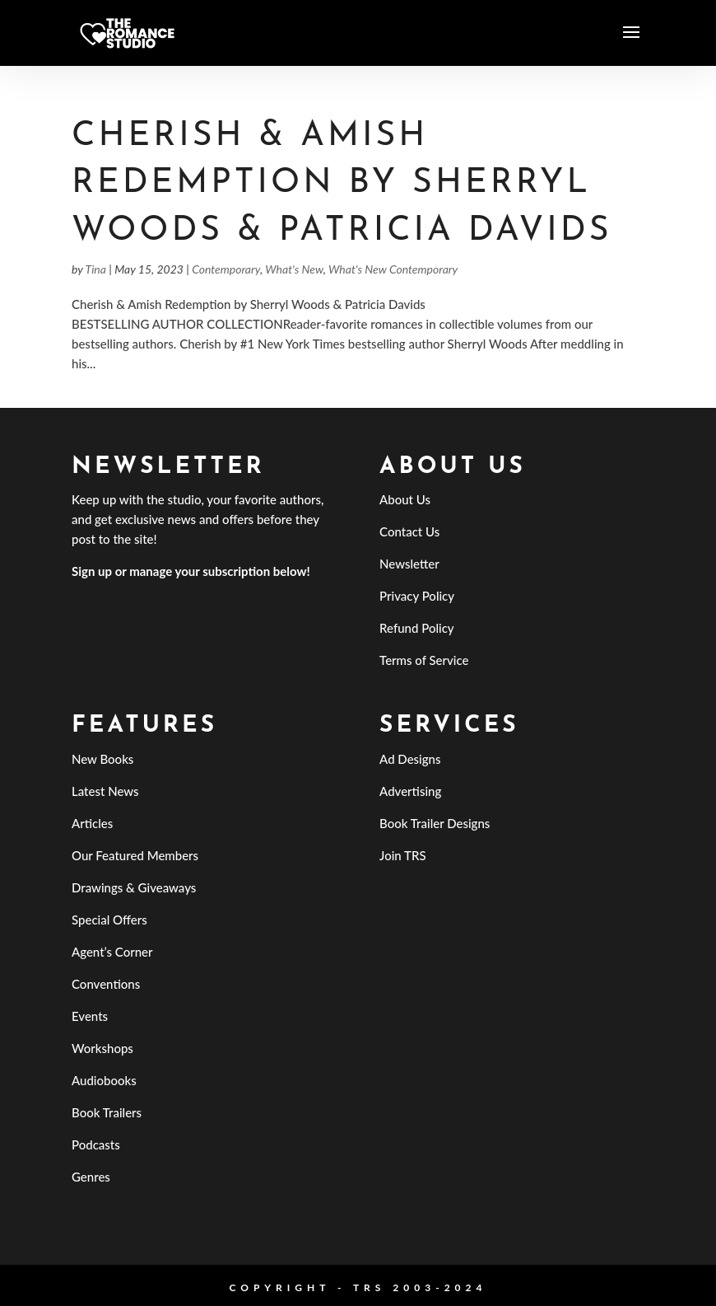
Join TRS (402, 855)
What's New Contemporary (393, 269)
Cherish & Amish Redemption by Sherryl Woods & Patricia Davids (342, 183)
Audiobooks (104, 1080)
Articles (92, 823)
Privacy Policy (416, 595)
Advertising (410, 791)
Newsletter (409, 563)
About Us (404, 499)
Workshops (102, 1048)
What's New (294, 269)
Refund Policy (416, 627)
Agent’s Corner (112, 951)
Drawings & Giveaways (134, 887)
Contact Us (409, 531)
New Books (102, 758)
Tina (96, 269)
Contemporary (226, 269)
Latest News (105, 791)
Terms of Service (423, 660)
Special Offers (109, 919)
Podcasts (96, 1144)
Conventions (106, 983)
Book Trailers (107, 1112)
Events (90, 1016)
